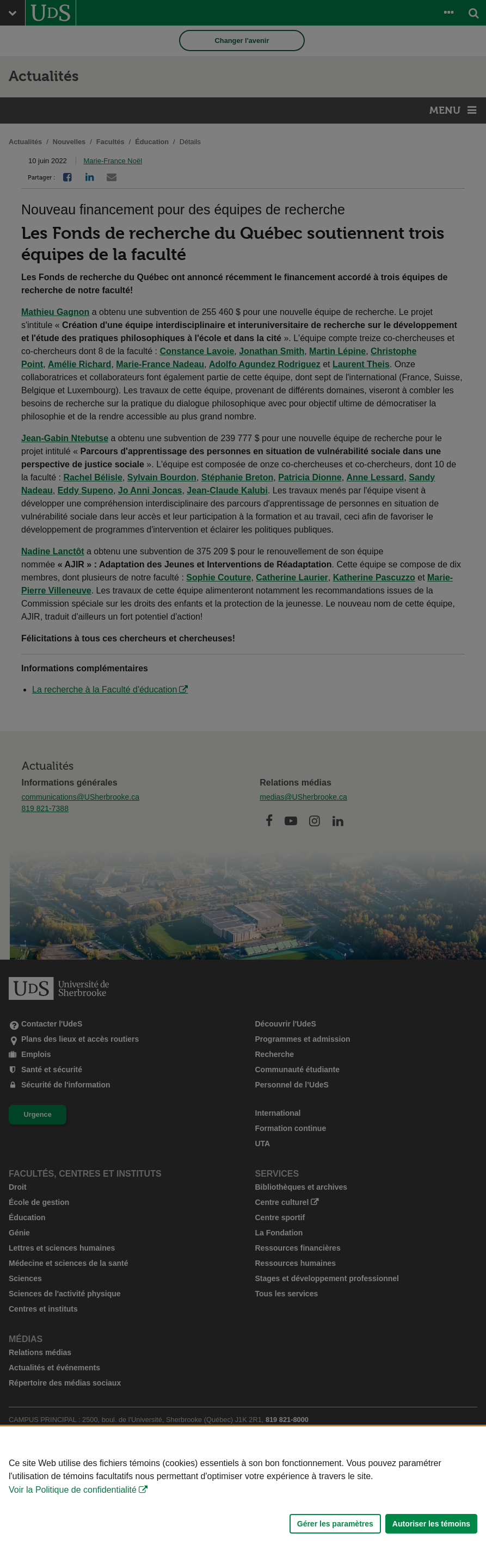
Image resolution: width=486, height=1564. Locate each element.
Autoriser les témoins (431, 1523)
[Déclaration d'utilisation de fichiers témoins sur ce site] (243, 1495)
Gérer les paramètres (335, 1523)
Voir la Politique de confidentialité (73, 1489)
